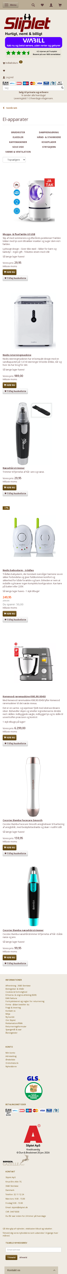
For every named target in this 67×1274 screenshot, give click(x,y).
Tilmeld (11, 1257)
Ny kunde (10, 1017)
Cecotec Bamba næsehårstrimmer (23, 930)
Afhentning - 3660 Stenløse (18, 985)
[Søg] (62, 87)
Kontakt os (10, 1010)
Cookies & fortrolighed (16, 992)
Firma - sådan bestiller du (17, 1004)
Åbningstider (12, 1032)
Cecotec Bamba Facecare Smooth (23, 820)
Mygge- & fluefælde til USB (19, 234)
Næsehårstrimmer (14, 468)
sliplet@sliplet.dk (20, 1207)
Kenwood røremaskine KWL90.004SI (24, 696)
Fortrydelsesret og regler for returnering (25, 1001)
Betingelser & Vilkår (15, 988)
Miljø (8, 1013)
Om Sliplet (11, 1020)
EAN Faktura (11, 998)
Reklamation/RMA (14, 1023)
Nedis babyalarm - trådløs (18, 570)
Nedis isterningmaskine (17, 355)
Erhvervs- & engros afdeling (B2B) (21, 995)
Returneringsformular (16, 1026)
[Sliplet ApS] (27, 23)
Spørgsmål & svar (14, 1029)
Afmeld (23, 1257)
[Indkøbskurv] (33, 62)
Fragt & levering (13, 1007)
